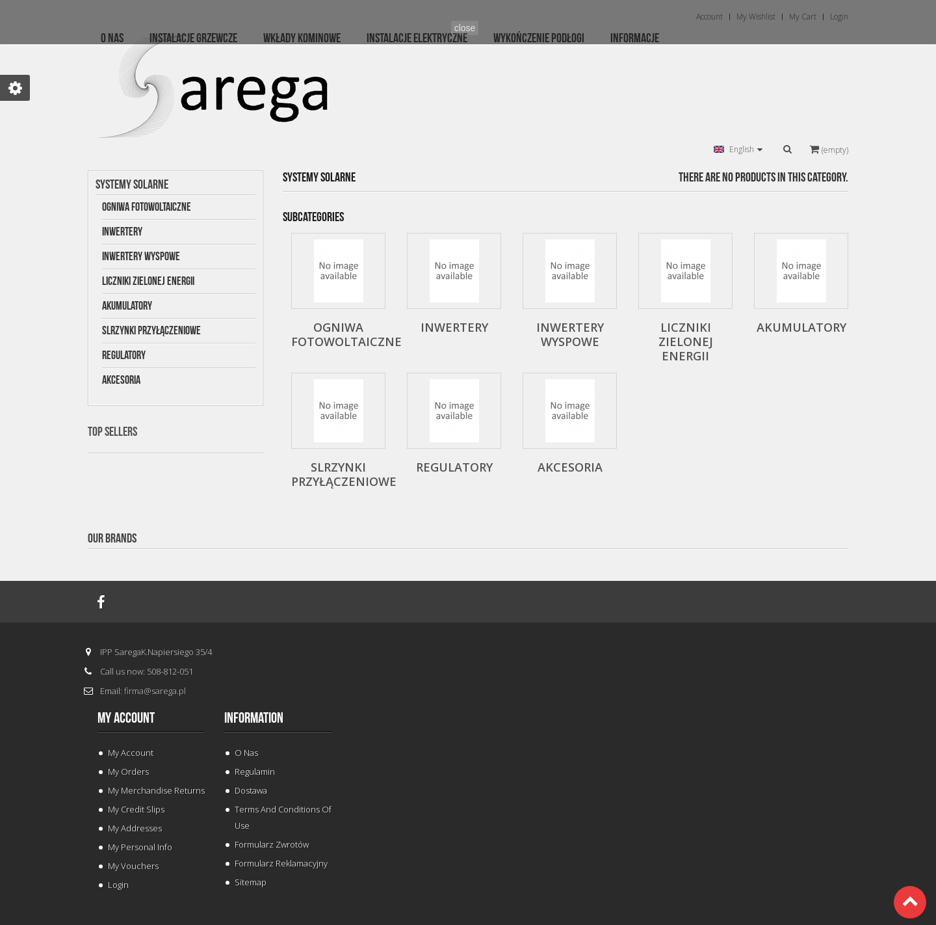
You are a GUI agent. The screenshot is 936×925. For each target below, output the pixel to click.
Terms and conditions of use (283, 817)
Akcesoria (121, 380)
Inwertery (122, 232)
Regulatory (124, 355)
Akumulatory (127, 306)
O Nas (246, 752)
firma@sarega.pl (155, 691)
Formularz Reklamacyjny (281, 863)
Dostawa (251, 790)
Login (118, 885)
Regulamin (255, 771)
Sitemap (250, 882)
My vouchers (133, 866)
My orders (128, 771)
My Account (130, 752)
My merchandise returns (156, 790)
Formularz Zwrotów (272, 844)
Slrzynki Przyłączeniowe (151, 331)
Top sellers (112, 432)
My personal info (140, 847)
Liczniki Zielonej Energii (148, 281)
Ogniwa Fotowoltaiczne (146, 207)
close (465, 28)
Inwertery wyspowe (141, 256)
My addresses (135, 828)
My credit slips (136, 809)
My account (126, 718)
